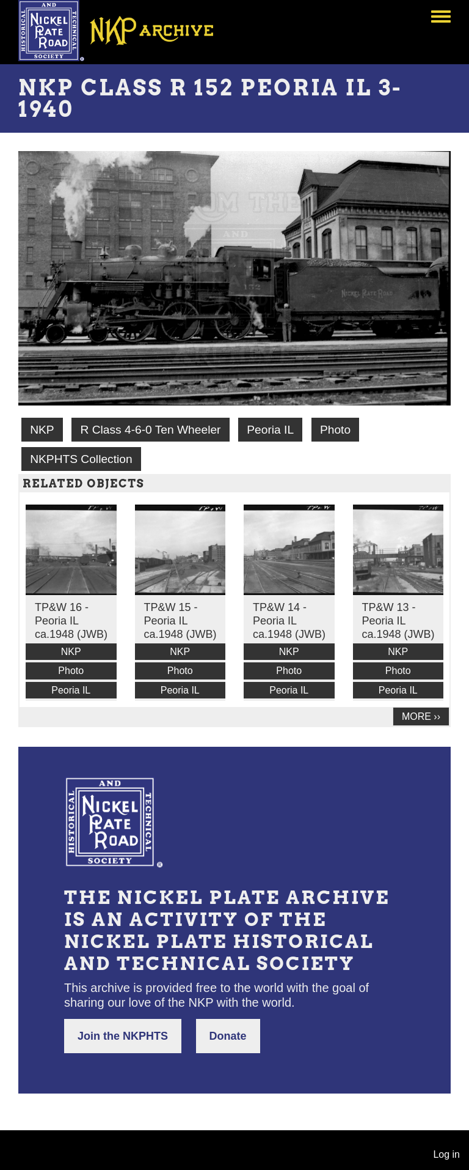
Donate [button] (228, 1036)
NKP (42, 429)
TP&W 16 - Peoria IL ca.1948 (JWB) (71, 620)
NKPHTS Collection (81, 459)
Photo (335, 429)
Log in (446, 1154)
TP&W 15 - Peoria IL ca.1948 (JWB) (180, 620)
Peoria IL (270, 429)
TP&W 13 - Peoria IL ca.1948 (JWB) (398, 620)
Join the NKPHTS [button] (123, 1036)
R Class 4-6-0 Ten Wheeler (150, 429)
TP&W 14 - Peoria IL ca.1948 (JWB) (289, 620)
